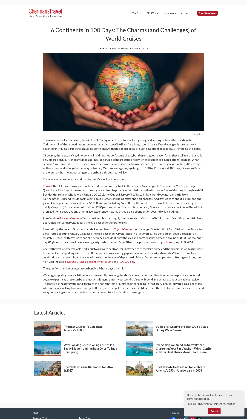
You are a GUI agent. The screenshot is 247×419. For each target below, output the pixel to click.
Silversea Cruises (75, 261)
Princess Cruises (69, 218)
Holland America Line (100, 261)
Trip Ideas (170, 13)
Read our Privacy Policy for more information (211, 403)
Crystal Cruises (123, 229)
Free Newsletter (207, 13)
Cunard (47, 186)
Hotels (185, 13)
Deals (136, 13)
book (169, 242)
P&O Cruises (126, 261)
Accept (214, 411)
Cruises (152, 13)
